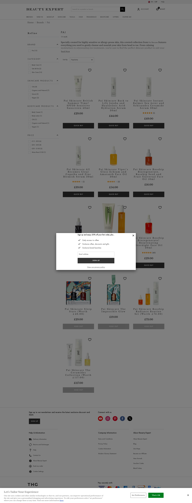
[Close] (133, 235)
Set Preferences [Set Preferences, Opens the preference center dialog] (138, 495)
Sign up (96, 261)
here (62, 500)
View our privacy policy (96, 267)
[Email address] (96, 254)
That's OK (156, 495)
